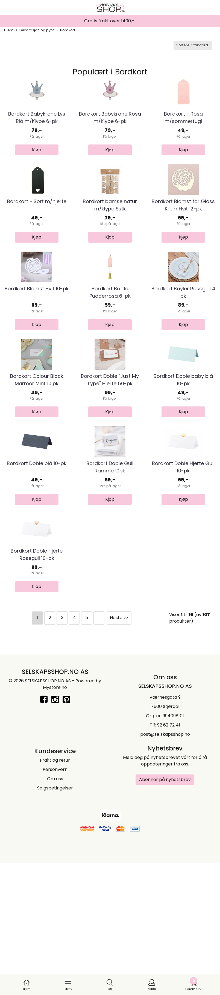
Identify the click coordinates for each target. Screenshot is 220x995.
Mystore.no (55, 819)
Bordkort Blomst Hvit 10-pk (37, 354)
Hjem (8, 30)
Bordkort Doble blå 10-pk (36, 572)
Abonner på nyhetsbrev (165, 911)
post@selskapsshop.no (165, 866)
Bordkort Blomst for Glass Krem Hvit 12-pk (183, 249)
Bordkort (66, 30)
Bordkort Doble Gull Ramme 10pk (109, 576)
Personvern (55, 901)
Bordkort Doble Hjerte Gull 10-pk (183, 576)
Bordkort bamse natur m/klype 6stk (110, 249)
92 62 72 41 (168, 856)
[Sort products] (193, 45)
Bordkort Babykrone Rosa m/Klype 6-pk (110, 139)
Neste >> (119, 749)
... (99, 749)
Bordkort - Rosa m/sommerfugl (183, 139)
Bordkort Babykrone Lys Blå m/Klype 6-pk (36, 139)
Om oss (55, 910)
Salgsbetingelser (55, 919)
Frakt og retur (55, 891)
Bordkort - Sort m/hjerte (36, 245)
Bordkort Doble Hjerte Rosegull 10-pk (37, 686)
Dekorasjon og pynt (35, 30)
